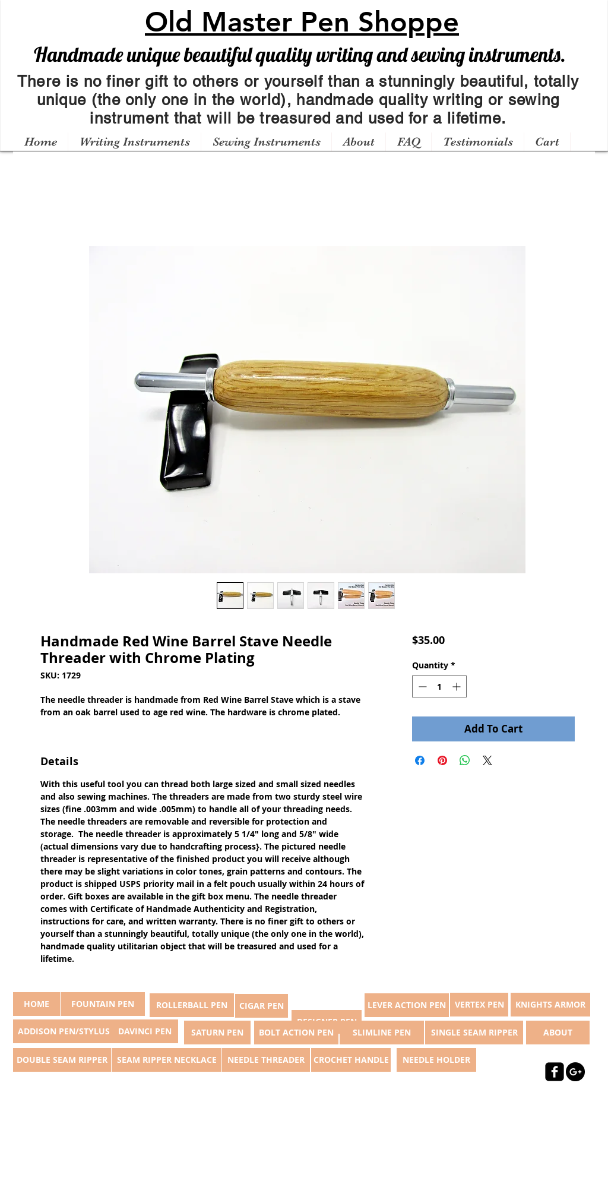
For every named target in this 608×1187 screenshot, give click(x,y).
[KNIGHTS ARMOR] (550, 1004)
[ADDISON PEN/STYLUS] (63, 1031)
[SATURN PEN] (217, 1032)
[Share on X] (487, 760)
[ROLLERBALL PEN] (192, 1005)
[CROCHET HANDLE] (351, 1060)
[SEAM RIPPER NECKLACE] (166, 1060)
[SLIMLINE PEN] (382, 1032)
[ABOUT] (558, 1032)
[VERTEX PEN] (479, 1004)
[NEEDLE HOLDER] (436, 1060)
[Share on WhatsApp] (465, 760)
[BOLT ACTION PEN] (296, 1032)
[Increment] (457, 686)
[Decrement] (421, 686)
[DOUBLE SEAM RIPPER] (62, 1060)
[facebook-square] (554, 1071)
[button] (134, 141)
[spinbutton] (439, 686)
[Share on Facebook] (420, 760)
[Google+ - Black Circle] (575, 1071)
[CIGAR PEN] (261, 1006)
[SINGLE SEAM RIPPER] (474, 1032)
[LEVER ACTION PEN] (407, 1005)
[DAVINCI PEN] (145, 1031)
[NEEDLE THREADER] (266, 1060)
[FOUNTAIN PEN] (103, 1004)
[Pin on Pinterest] (442, 760)
